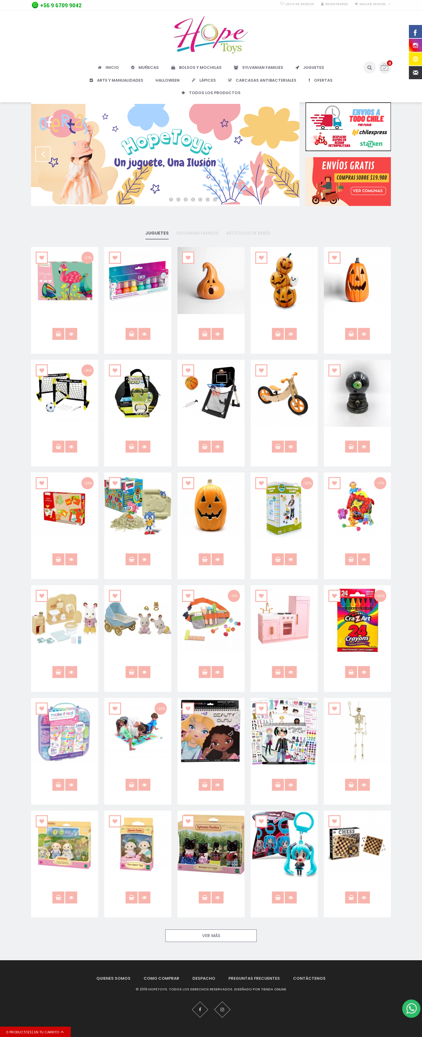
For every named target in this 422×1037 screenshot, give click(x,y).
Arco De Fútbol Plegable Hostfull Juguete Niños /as (138, 435)
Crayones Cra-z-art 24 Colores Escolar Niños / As (357, 660)
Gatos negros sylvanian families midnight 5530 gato (211, 888)
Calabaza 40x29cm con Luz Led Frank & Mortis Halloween (211, 550)
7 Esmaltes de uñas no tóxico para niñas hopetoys (138, 322)
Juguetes (157, 233)
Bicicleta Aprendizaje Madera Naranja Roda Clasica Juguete (284, 437)
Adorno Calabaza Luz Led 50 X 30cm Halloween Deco (357, 322)
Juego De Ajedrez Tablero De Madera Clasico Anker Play (357, 888)
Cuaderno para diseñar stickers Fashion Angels (284, 773)
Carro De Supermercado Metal (284, 548)
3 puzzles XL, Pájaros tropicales (65, 322)
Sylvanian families (197, 233)
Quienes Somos (113, 978)
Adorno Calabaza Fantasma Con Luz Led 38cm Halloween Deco (284, 325)
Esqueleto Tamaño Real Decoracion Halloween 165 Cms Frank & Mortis (357, 776)
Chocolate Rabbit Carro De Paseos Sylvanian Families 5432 (138, 663)
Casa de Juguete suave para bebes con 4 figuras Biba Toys (357, 550)
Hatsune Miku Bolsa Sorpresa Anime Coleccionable (284, 888)
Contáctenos (309, 978)
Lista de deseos (299, 4)
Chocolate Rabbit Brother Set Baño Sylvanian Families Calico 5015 (64, 663)
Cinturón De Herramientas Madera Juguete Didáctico (211, 660)
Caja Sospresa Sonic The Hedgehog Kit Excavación (138, 548)
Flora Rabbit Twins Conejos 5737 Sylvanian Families (137, 886)
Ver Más (211, 936)
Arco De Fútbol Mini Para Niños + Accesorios (65, 435)
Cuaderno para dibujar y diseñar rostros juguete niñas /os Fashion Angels (211, 776)
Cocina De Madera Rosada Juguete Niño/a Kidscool (284, 660)
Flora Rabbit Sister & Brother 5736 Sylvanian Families (65, 888)
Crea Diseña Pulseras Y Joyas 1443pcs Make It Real (65, 773)
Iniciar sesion (372, 4)
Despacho (203, 978)
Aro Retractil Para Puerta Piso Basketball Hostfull (211, 435)
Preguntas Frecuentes (254, 978)
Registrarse (336, 4)
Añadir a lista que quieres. (42, 258)
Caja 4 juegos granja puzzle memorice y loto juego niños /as (65, 550)
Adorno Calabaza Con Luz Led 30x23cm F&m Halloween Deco (211, 325)
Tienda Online (273, 989)
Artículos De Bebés (248, 233)
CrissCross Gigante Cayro (137, 770)
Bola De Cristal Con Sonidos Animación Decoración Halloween (357, 437)
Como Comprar (161, 978)
